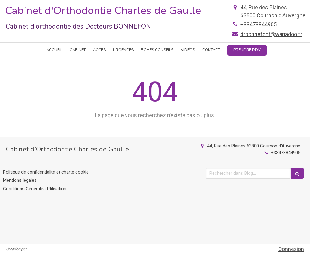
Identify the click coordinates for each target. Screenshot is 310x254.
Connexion (291, 249)
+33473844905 (258, 24)
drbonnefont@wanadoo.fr (271, 34)
